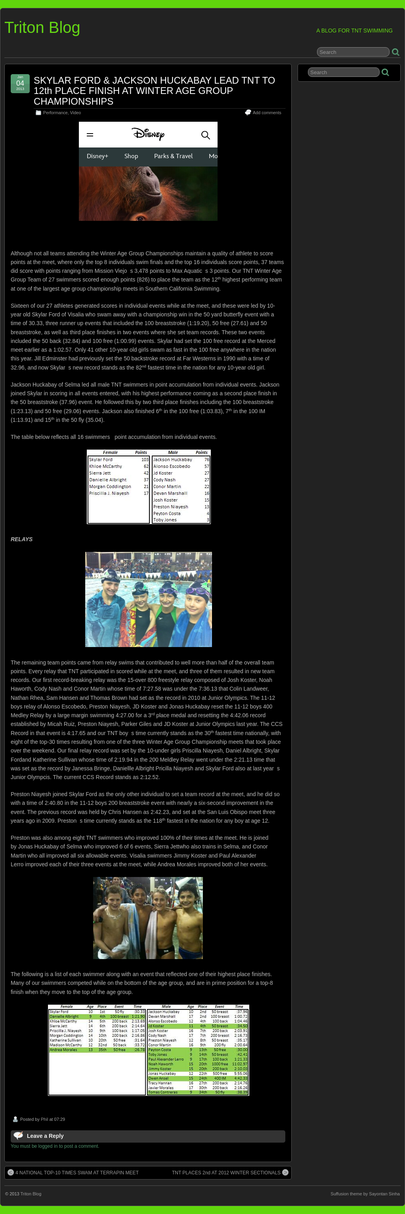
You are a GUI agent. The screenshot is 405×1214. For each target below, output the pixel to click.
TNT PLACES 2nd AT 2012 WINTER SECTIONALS (230, 1172)
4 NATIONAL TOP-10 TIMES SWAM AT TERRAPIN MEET (73, 1172)
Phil (44, 1119)
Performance (55, 112)
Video (75, 112)
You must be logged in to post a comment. (55, 1146)
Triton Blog (42, 27)
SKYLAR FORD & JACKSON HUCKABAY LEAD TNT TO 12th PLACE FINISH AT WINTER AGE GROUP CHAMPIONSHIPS (154, 91)
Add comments (267, 112)
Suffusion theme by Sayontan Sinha (365, 1193)
